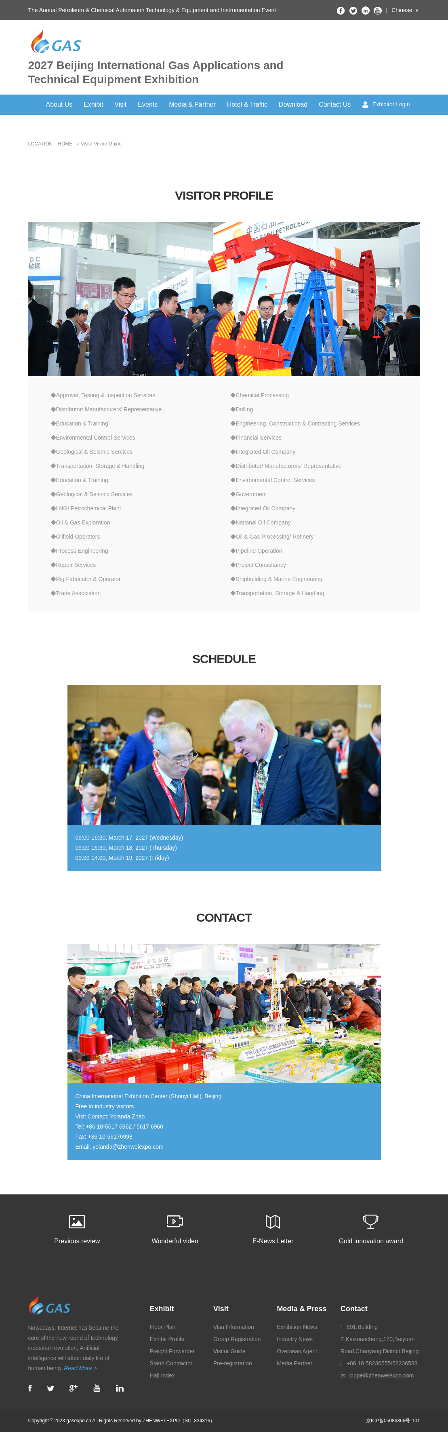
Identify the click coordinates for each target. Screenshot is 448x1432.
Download (293, 104)
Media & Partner (192, 104)
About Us (59, 104)
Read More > (80, 1368)
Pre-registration (232, 1363)
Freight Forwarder (172, 1351)
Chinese (401, 10)
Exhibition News (297, 1327)
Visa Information (233, 1327)
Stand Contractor (171, 1363)
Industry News (295, 1339)
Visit (120, 104)
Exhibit (93, 104)
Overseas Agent (297, 1351)
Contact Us (335, 104)
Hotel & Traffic (247, 104)
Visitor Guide (229, 1351)
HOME (65, 144)
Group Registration (237, 1339)
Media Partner (294, 1363)
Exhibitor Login (386, 104)
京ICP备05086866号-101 (393, 1421)
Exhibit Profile (167, 1339)
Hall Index (162, 1375)
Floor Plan (163, 1327)
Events (148, 104)
